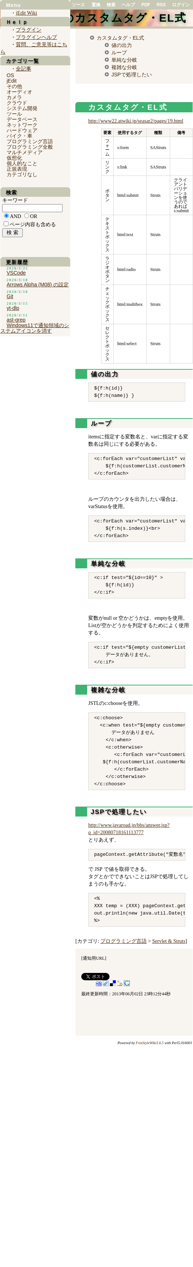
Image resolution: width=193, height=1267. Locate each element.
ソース (78, 4)
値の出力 (121, 45)
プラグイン (29, 30)
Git (10, 296)
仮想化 (14, 158)
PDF (146, 4)
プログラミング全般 (30, 147)
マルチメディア (25, 152)
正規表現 (17, 169)
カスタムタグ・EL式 (120, 38)
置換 (96, 4)
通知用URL (94, 958)
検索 (111, 4)
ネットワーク (22, 125)
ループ (119, 52)
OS (10, 75)
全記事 (23, 69)
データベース (22, 119)
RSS (161, 4)
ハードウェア (22, 130)
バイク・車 (19, 136)
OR (33, 216)
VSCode (16, 273)
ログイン (181, 4)
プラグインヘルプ (36, 37)
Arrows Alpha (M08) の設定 (38, 284)
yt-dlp (13, 308)
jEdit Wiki (26, 13)
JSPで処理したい (131, 74)
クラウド (17, 103)
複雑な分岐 (124, 67)
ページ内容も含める (33, 224)
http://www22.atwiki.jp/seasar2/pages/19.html (135, 121)
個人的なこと (22, 163)
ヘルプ (128, 4)
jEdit (12, 81)
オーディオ (19, 92)
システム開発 (22, 108)
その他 (14, 86)
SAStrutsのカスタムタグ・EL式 (97, 18)
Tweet (86, 976)
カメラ (14, 97)
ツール (14, 114)
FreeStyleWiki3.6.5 (150, 1043)
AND (15, 216)
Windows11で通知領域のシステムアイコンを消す (34, 328)
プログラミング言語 (123, 941)
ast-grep (16, 320)
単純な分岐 (124, 60)
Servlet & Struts (168, 941)
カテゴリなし (22, 174)
